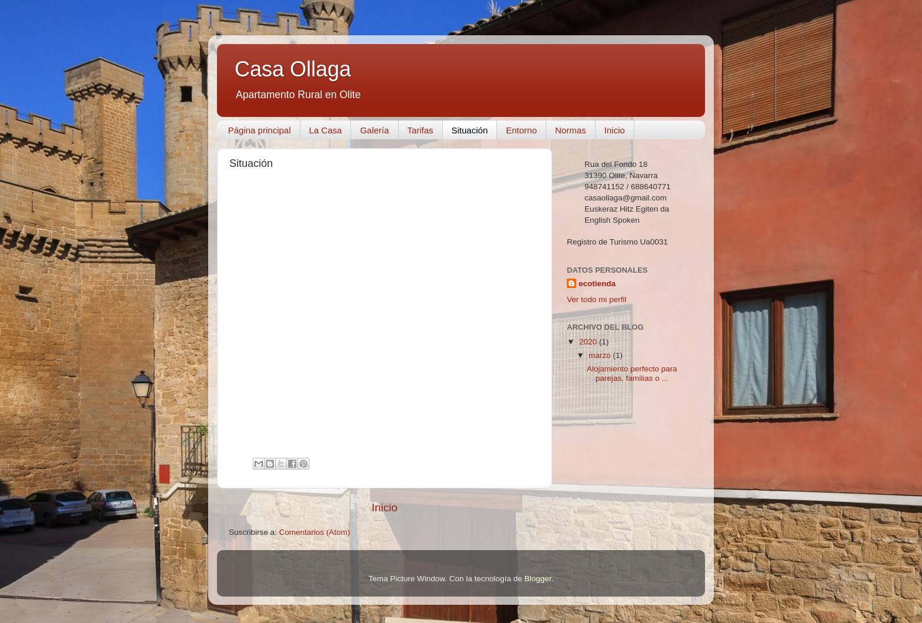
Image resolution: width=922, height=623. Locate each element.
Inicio (614, 130)
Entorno (521, 130)
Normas (570, 130)
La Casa (325, 130)
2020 (589, 341)
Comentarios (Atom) (314, 532)
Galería (374, 130)
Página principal (259, 130)
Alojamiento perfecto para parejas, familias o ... (632, 373)
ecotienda (597, 283)
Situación (470, 130)
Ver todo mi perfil (596, 299)
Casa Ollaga (293, 69)
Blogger (538, 578)
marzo (601, 355)
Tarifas (420, 130)
